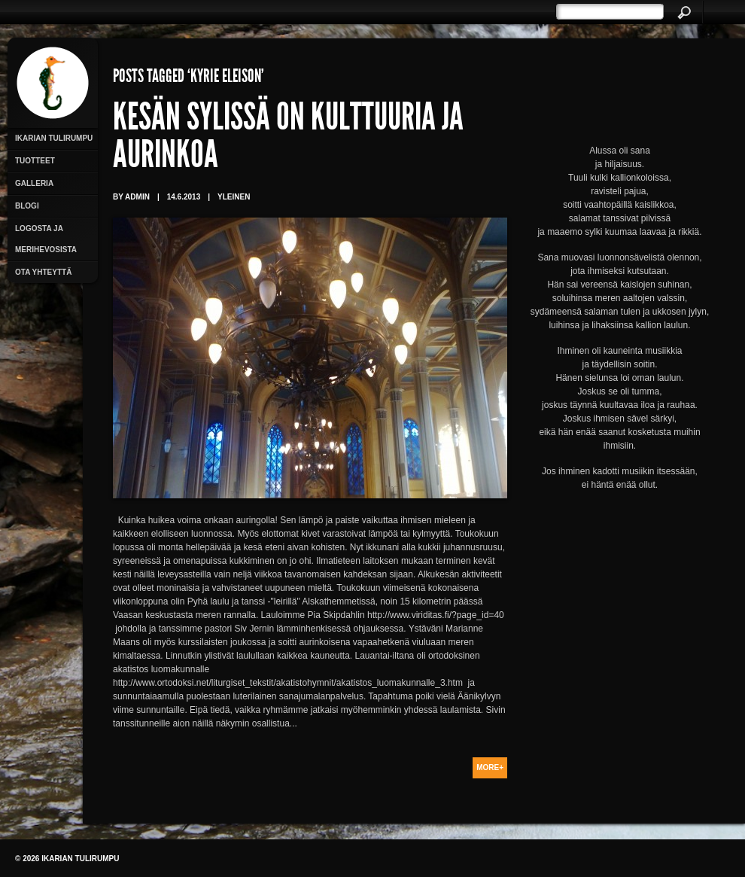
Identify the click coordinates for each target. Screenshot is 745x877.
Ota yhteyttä (43, 272)
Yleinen (233, 197)
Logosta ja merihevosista (46, 239)
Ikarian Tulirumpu (54, 138)
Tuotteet (35, 161)
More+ (489, 767)
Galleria (34, 183)
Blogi (27, 206)
